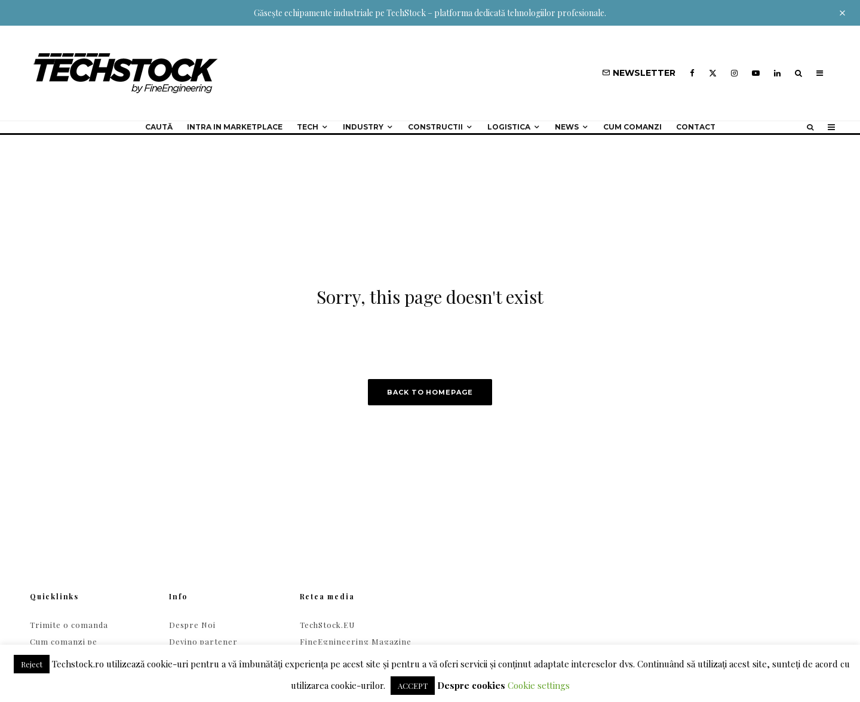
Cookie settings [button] (539, 685)
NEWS (567, 126)
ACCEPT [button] (413, 686)
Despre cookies (471, 685)
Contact (695, 126)
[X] (713, 73)
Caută (159, 126)
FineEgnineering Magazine (355, 641)
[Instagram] (734, 73)
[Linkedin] (777, 73)
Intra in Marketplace (234, 126)
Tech (307, 126)
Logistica (508, 126)
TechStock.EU (327, 625)
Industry (363, 126)
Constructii (435, 126)
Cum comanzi (632, 126)
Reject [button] (31, 664)
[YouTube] (756, 73)
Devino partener (203, 641)
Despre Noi (192, 625)
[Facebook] (692, 73)
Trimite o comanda (69, 625)
